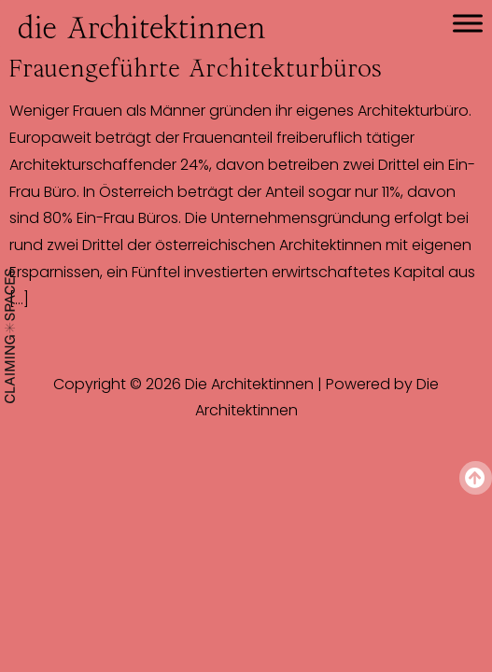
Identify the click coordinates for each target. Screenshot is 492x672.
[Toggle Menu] (468, 23)
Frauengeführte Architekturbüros (195, 68)
